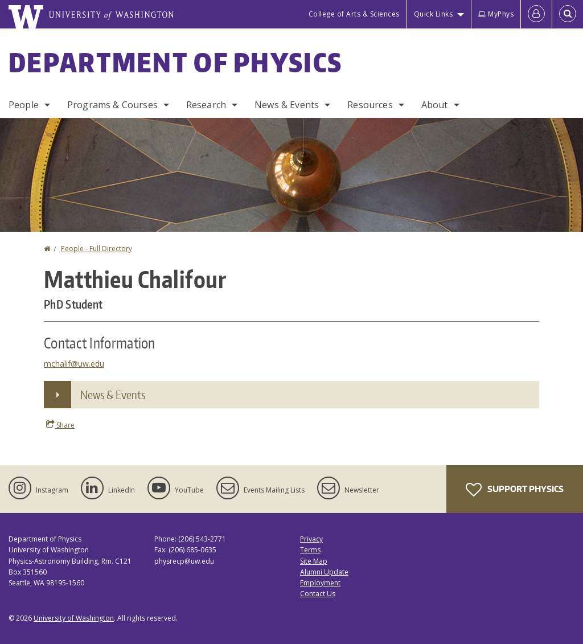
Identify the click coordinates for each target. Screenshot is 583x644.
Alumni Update (324, 572)
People (24, 105)
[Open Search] (567, 14)
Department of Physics (175, 62)
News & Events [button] (112, 394)
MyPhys (496, 14)
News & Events (286, 105)
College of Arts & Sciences (354, 14)
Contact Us (317, 593)
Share (60, 425)
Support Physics (515, 490)
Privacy (311, 539)
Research (206, 105)
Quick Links (433, 14)
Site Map (313, 561)
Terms (310, 550)
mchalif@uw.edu (74, 363)
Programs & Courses (112, 105)
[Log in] (536, 14)
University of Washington (74, 618)
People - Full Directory (96, 248)
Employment (320, 583)
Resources (369, 105)
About (434, 105)
